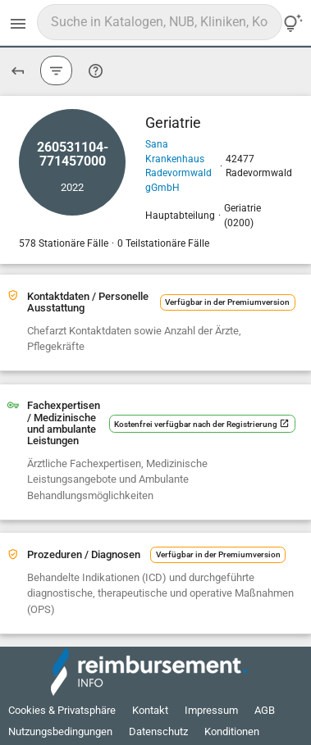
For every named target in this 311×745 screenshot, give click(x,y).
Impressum (211, 710)
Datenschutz (158, 731)
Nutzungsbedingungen (60, 731)
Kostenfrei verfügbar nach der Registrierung (202, 424)
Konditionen (231, 731)
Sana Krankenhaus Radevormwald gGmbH (178, 166)
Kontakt (150, 710)
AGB (264, 710)
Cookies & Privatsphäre (62, 710)
